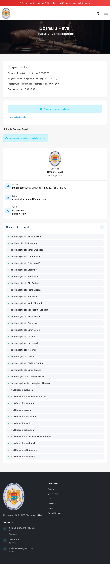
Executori (52, 503)
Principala (41, 34)
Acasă (51, 489)
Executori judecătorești (62, 34)
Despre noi (53, 494)
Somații (51, 508)
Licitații (51, 499)
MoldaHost (38, 515)
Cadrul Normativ (55, 513)
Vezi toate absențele (18, 117)
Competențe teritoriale (18, 227)
